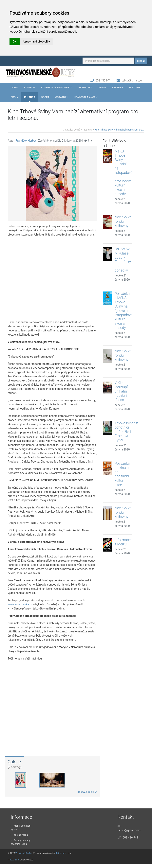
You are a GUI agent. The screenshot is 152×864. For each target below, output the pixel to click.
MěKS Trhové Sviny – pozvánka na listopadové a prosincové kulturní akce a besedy (123, 172)
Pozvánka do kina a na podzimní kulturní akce (122, 474)
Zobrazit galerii (87, 791)
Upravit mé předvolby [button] (37, 41)
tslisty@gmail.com (133, 80)
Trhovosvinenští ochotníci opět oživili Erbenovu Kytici (127, 431)
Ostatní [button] (61, 97)
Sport (45, 97)
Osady (102, 87)
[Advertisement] (52, 278)
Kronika (117, 87)
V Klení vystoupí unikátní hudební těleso (121, 391)
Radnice (29, 87)
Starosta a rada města (56, 87)
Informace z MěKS (123, 542)
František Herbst (26, 140)
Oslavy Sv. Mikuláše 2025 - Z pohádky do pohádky (123, 259)
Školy (14, 97)
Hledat (141, 60)
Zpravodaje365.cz (24, 853)
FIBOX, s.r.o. (13, 859)
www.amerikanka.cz (20, 604)
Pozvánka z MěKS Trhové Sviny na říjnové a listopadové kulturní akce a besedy (123, 310)
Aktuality (85, 87)
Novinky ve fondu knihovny (123, 221)
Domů (14, 87)
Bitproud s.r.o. (63, 853)
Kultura (29, 97)
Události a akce (86, 97)
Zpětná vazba (19, 835)
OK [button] (14, 41)
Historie (134, 87)
